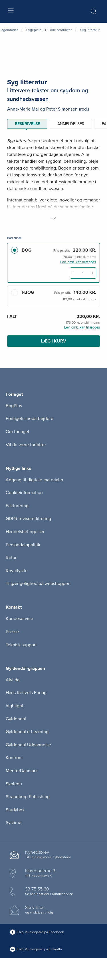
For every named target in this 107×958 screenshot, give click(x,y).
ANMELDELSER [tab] (70, 123)
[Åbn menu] (10, 11)
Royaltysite (17, 571)
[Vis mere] (53, 218)
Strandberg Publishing (28, 797)
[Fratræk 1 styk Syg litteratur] (73, 273)
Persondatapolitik (23, 545)
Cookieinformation (24, 493)
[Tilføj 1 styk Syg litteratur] (92, 273)
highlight (14, 706)
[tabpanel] (53, 179)
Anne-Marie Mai (23, 109)
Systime (13, 822)
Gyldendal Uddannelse (28, 745)
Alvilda (12, 680)
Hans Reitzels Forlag (26, 693)
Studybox (15, 810)
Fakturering (17, 506)
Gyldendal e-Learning (27, 732)
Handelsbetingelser (25, 532)
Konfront (14, 758)
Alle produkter (61, 30)
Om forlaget (17, 432)
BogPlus (14, 406)
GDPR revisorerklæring (28, 518)
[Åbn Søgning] (93, 11)
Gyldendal (16, 719)
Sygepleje (34, 30)
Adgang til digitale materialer (34, 480)
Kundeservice (19, 618)
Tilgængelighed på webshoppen (38, 583)
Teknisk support (21, 645)
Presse (12, 632)
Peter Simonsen (62, 109)
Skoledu (14, 784)
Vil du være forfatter (26, 445)
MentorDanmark (22, 771)
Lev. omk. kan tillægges (78, 262)
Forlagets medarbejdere (29, 418)
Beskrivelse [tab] (27, 123)
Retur (11, 557)
